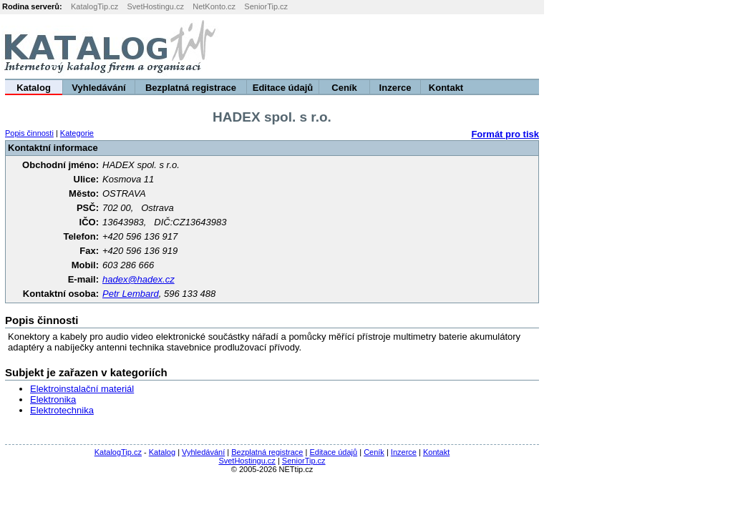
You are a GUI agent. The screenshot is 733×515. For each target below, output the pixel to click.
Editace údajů (283, 87)
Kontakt (446, 87)
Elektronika (53, 399)
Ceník (343, 87)
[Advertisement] (554, 46)
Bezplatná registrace (190, 87)
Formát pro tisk (505, 134)
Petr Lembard (130, 293)
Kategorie (77, 133)
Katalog (33, 87)
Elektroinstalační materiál (82, 388)
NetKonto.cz (214, 6)
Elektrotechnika (62, 410)
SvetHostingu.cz (155, 6)
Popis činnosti (29, 133)
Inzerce (395, 87)
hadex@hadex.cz (138, 279)
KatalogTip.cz (94, 6)
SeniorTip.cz (266, 6)
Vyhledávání (98, 87)
